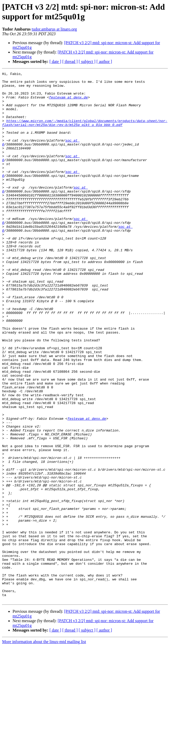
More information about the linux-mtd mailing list (44, 747)
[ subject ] (87, 61)
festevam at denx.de (68, 102)
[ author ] (104, 61)
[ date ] (55, 61)
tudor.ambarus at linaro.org (54, 29)
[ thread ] (70, 61)
